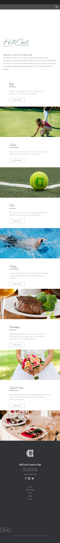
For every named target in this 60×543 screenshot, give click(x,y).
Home (30, 487)
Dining (30, 496)
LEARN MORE (17, 100)
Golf (30, 493)
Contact (30, 499)
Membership (30, 490)
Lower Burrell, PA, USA (30, 516)
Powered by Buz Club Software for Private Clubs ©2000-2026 (30, 535)
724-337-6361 (32, 474)
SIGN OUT (5, 530)
